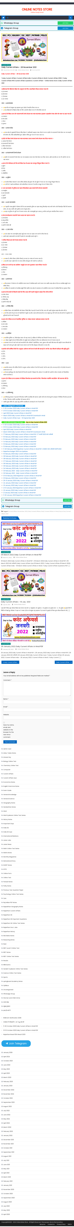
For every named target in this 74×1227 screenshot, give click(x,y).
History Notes (7, 819)
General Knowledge (9, 795)
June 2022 (6, 1115)
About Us (42, 1224)
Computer (6, 770)
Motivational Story (9, 861)
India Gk (6, 828)
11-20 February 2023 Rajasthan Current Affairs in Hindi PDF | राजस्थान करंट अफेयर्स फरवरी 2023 (32, 449)
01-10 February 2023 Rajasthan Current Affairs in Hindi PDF (22, 476)
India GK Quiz (7, 832)
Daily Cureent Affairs (34, 511)
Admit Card (7, 749)
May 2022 (6, 1119)
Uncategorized (8, 990)
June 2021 (6, 1165)
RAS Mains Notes (8, 936)
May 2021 (6, 1169)
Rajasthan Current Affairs (11, 911)
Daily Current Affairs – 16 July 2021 (15, 602)
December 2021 (8, 1140)
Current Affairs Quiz (10, 778)
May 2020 (6, 1210)
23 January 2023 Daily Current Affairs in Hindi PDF (19, 485)
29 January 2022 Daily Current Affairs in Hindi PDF (22, 646)
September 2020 (9, 1198)
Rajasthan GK (7, 915)
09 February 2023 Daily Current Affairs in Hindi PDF (20, 456)
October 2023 (8, 1061)
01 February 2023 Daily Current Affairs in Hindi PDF (20, 478)
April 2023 (6, 1073)
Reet (4, 944)
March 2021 (7, 1177)
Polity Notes (7, 886)
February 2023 (8, 1081)
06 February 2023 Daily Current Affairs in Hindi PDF (20, 464)
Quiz (4, 898)
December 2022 (8, 1090)
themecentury (58, 1222)
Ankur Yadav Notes (9, 753)
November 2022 (8, 1094)
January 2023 (7, 1086)
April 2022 (6, 1123)
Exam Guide (7, 790)
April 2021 (6, 1173)
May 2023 (6, 1069)
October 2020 (8, 1194)
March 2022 (7, 1127)
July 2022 (6, 1111)
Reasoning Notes (9, 940)
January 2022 (7, 1135)
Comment (7, 680)
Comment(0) (36, 70)
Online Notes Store (37, 9)
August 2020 (7, 1202)
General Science (8, 799)
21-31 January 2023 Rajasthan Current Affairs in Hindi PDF (22, 488)
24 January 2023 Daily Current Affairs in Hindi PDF (20, 483)
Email (5, 707)
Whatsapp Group (9, 994)
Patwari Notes (8, 882)
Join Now (65, 23)
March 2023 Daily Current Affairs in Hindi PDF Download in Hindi (24, 416)
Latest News (7, 844)
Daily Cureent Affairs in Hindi (49, 511)
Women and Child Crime (11, 998)
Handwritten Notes (9, 807)
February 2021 (7, 1181)
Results (5, 961)
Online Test (7, 878)
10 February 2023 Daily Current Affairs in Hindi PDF (20, 454)
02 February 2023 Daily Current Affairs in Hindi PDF (20, 473)
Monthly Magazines (9, 857)
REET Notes (7, 952)
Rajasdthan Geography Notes (13, 907)
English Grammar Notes (11, 786)
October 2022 (8, 1098)
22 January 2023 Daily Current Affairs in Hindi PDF (19, 490)
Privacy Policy (61, 1224)
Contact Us (51, 1224)
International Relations (10, 836)
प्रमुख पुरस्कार (6, 1006)
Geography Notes (9, 803)
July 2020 (6, 1206)
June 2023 (6, 1065)
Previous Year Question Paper (13, 890)
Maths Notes (7, 853)
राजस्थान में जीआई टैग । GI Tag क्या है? (13, 1022)
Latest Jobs (7, 840)
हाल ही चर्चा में (6, 1010)
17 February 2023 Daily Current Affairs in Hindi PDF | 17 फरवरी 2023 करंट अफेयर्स (28, 434)
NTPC (5, 869)
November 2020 (8, 1189)
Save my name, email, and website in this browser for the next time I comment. (8, 731)
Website (6, 715)
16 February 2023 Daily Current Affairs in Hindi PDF (20, 437)
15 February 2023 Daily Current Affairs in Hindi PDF (19, 439)
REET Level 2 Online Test (11, 948)
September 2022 (9, 1102)
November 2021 (8, 1144)
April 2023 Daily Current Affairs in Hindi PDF (17, 413)
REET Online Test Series (11, 956)
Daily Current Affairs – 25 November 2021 (11, 662)
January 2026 (7, 1052)
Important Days (8, 824)
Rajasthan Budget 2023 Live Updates (15, 451)
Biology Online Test (9, 761)
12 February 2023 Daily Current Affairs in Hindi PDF (20, 446)
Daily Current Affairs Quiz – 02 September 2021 (19, 418)
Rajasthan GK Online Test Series (14, 923)
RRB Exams (6, 965)
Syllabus (6, 985)
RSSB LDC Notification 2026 (12, 1018)
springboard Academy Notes (13, 981)
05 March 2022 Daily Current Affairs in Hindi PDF (21, 555)
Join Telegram (16, 1043)
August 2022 (7, 1106)
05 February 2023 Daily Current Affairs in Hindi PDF (20, 466)
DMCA (70, 1224)
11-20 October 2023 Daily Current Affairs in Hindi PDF (20, 408)
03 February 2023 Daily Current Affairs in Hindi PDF (20, 471)
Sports (5, 977)
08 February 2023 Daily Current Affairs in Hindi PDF (20, 459)
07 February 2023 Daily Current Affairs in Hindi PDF (20, 461)
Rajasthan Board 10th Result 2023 (14, 1034)
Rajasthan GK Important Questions (15, 919)
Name (5, 699)
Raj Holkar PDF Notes (10, 902)
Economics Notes (9, 782)
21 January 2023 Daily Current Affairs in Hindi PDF (19, 493)
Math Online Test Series (11, 848)
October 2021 (7, 1148)
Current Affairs (6, 65)
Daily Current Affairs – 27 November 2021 (64, 662)
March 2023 (7, 1077)
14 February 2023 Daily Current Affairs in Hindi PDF (20, 442)
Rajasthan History (9, 931)
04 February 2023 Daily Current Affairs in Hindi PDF (20, 468)
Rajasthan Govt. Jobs (10, 927)
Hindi (5, 811)
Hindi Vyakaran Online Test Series (14, 815)
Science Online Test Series (12, 973)
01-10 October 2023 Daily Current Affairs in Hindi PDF (20, 411)
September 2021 (8, 1152)
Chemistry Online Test (10, 765)
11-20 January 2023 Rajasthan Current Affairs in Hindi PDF (22, 495)
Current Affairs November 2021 (17, 511)
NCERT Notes (7, 865)
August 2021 (7, 1156)
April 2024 (6, 1057)
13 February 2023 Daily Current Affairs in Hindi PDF (19, 444)
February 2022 (8, 1131)
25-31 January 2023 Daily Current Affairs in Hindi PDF (20, 480)
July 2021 (6, 1160)
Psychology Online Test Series (13, 894)
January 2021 (7, 1185)
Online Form (7, 873)
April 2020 (6, 1214)
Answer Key (7, 757)
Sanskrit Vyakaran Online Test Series (15, 969)
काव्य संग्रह (6, 1002)
